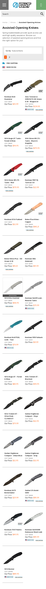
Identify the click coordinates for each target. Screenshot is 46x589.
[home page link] (21, 5)
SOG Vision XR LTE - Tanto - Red (12, 181)
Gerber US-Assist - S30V (32, 491)
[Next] (13, 57)
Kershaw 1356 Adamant (30, 260)
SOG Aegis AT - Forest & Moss (13, 378)
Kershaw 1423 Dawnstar (9, 98)
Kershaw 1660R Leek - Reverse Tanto (34, 299)
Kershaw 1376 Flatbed (13, 219)
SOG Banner (9, 569)
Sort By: (8, 51)
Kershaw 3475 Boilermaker (10, 491)
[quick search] (42, 14)
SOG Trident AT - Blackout (32, 378)
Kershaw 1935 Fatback (34, 337)
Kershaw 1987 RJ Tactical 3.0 (31, 181)
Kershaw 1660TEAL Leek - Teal (12, 338)
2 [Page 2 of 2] (9, 57)
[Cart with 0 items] (41, 5)
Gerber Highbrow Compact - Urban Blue (13, 454)
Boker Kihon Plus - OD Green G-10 (13, 260)
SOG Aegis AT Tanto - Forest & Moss (13, 139)
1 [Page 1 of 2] (5, 57)
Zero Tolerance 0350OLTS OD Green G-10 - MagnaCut (33, 99)
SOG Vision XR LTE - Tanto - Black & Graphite (33, 140)
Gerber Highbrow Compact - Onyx (32, 415)
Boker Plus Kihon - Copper (32, 220)
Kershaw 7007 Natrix (12, 530)
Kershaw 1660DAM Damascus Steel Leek (33, 531)
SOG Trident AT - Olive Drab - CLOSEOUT (11, 416)
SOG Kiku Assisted (11, 298)
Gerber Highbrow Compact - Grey (32, 454)
